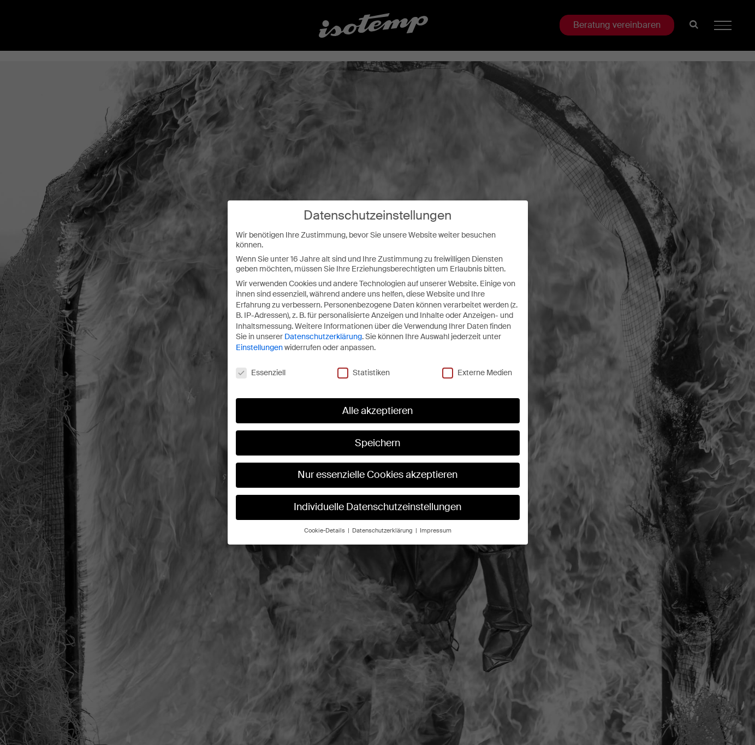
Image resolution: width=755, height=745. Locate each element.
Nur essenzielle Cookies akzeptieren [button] (377, 475)
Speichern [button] (377, 442)
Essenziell (261, 372)
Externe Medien (477, 372)
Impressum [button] (435, 530)
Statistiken (363, 372)
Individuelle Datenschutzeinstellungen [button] (377, 507)
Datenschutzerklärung (323, 336)
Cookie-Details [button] (325, 530)
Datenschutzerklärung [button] (383, 530)
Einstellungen (259, 347)
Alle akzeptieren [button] (377, 410)
